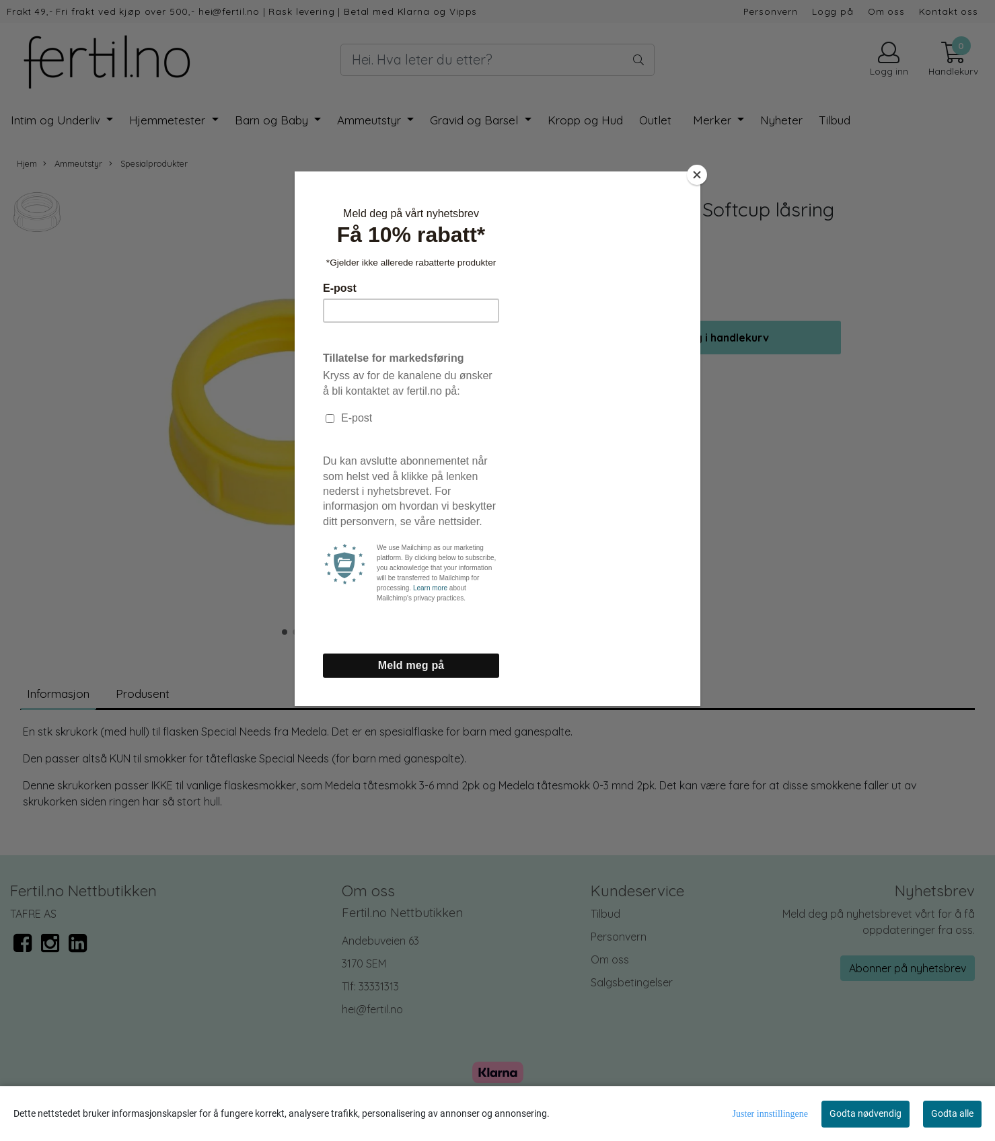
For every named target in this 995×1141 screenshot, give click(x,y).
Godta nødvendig (865, 1113)
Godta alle (952, 1113)
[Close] (697, 175)
